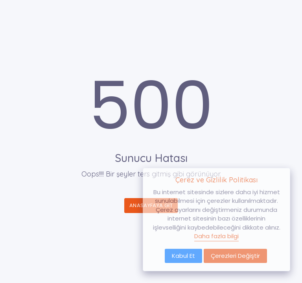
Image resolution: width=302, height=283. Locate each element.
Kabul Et (183, 256)
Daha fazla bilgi (216, 236)
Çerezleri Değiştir (235, 256)
